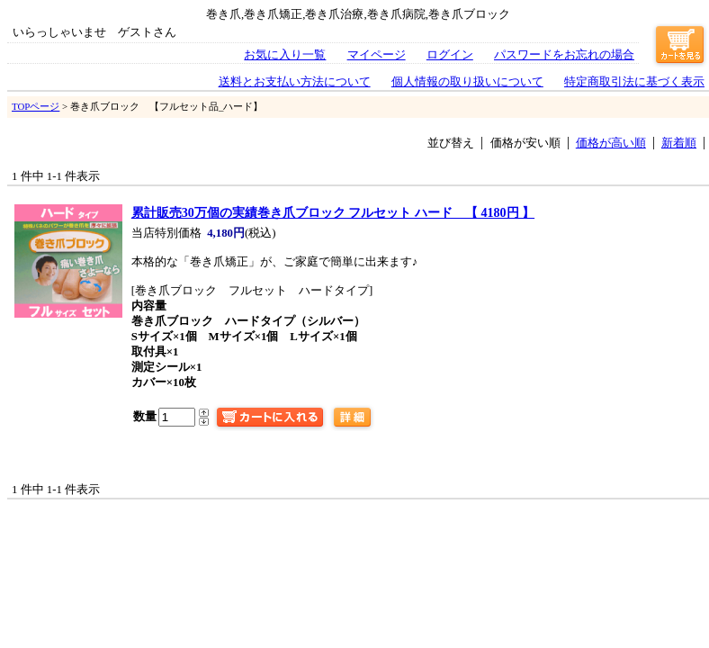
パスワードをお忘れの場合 (564, 55)
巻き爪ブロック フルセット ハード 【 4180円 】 (332, 212)
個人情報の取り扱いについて (467, 82)
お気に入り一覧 (285, 55)
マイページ (376, 55)
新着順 (678, 143)
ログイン (449, 55)
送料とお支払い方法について (295, 82)
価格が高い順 (611, 143)
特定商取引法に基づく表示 (634, 82)
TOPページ (35, 106)
